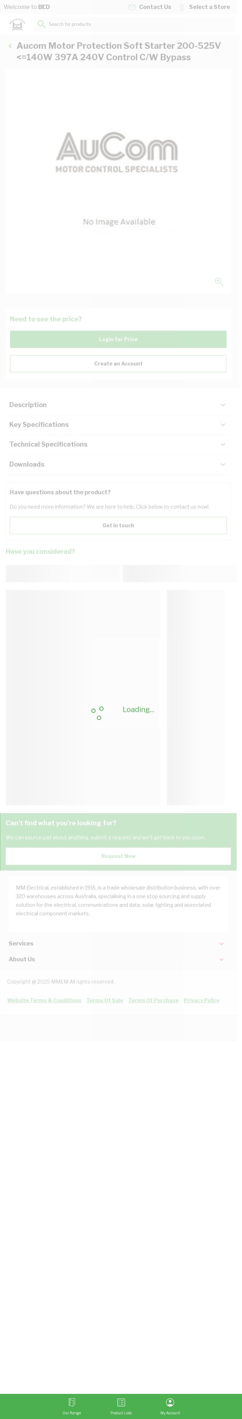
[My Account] (170, 1406)
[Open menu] (71, 1406)
